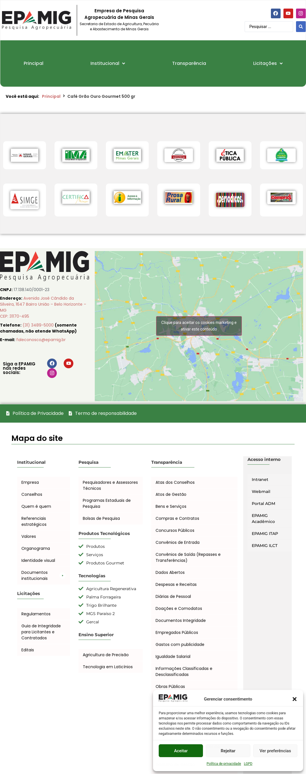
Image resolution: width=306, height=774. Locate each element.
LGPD (248, 764)
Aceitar (181, 750)
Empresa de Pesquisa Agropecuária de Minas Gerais (119, 14)
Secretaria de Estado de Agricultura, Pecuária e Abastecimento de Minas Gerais (119, 26)
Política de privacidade (224, 764)
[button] (294, 699)
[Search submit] (301, 26)
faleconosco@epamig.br (41, 340)
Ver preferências (275, 750)
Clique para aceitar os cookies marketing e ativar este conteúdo (199, 325)
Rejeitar (228, 750)
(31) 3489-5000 (39, 325)
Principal (51, 96)
